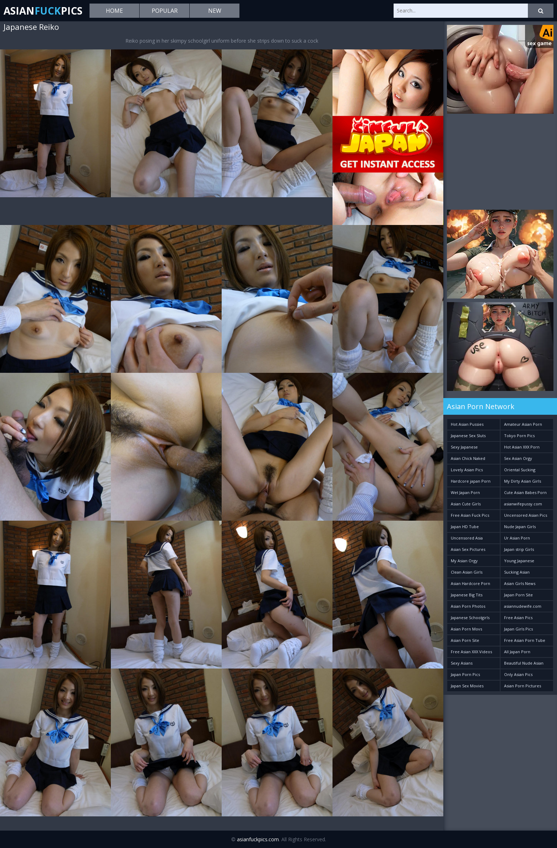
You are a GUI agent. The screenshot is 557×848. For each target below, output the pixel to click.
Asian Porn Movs (466, 629)
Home (114, 11)
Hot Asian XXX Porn (522, 447)
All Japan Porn (517, 651)
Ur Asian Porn (517, 538)
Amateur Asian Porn (523, 424)
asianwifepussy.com (523, 503)
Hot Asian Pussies (467, 424)
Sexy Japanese (464, 447)
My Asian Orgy (464, 560)
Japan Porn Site (518, 594)
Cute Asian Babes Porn (525, 492)
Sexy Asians (461, 663)
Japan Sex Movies (467, 685)
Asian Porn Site (465, 640)
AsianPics (43, 10)
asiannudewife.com (522, 606)
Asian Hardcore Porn (470, 583)
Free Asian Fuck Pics (470, 515)
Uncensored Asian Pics (525, 515)
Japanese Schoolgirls (470, 617)
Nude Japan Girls (520, 526)
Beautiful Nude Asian (524, 663)
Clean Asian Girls (466, 572)
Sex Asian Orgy (518, 458)
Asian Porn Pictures (522, 685)
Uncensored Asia (467, 538)
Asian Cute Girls (466, 503)
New (214, 11)
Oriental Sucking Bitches (519, 471)
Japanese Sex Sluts (468, 435)
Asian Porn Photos (468, 606)
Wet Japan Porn (465, 492)
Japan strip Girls (519, 549)
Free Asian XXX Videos (471, 651)
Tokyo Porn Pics (519, 435)
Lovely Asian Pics (467, 469)
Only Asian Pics (518, 674)
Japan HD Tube (465, 526)
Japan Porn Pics (465, 674)
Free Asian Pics (518, 617)
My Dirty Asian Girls (522, 481)
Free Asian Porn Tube (524, 640)
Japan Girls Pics (518, 629)
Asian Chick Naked (468, 458)
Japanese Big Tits (466, 594)
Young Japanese (519, 560)
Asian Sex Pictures (468, 549)
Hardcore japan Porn (471, 481)
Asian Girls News (519, 583)
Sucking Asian (517, 572)
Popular (165, 11)
